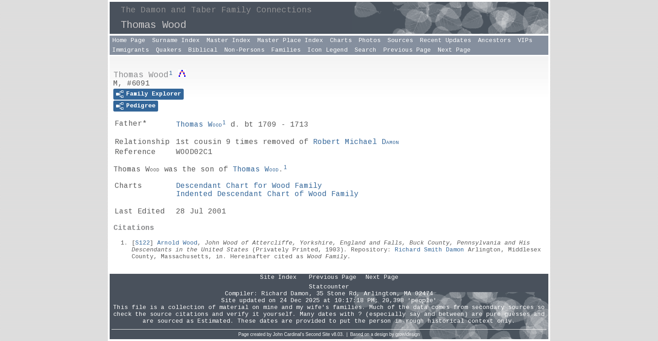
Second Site (318, 334)
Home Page (128, 40)
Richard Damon (285, 293)
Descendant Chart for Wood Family (249, 186)
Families (286, 50)
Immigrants (130, 50)
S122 (142, 243)
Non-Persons (244, 50)
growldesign (407, 334)
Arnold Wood (177, 243)
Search (366, 50)
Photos (370, 40)
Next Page (454, 50)
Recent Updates (445, 40)
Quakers (168, 50)
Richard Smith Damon (429, 249)
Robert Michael (356, 142)
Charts (341, 40)
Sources (400, 40)
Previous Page (407, 50)
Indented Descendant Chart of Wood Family (267, 194)
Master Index (228, 40)
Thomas (199, 125)
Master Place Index (290, 40)
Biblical (203, 50)
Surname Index (176, 40)
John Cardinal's (288, 334)
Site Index (278, 277)
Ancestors (494, 40)
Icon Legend (328, 50)
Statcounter (329, 286)
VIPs (525, 40)
